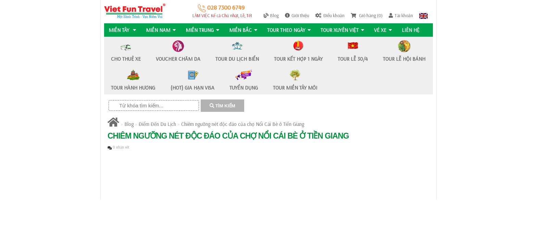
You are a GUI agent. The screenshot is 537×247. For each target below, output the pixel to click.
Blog (271, 15)
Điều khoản (330, 15)
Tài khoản (401, 15)
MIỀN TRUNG (203, 30)
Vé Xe (385, 30)
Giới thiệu (297, 15)
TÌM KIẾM (222, 105)
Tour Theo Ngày (290, 30)
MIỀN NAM (161, 30)
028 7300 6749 (221, 7)
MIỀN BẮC (244, 30)
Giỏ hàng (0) (367, 15)
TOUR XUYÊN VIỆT (344, 30)
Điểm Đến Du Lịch (157, 124)
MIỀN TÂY (122, 30)
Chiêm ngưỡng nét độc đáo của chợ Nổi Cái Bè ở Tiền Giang (242, 124)
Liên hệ (413, 30)
